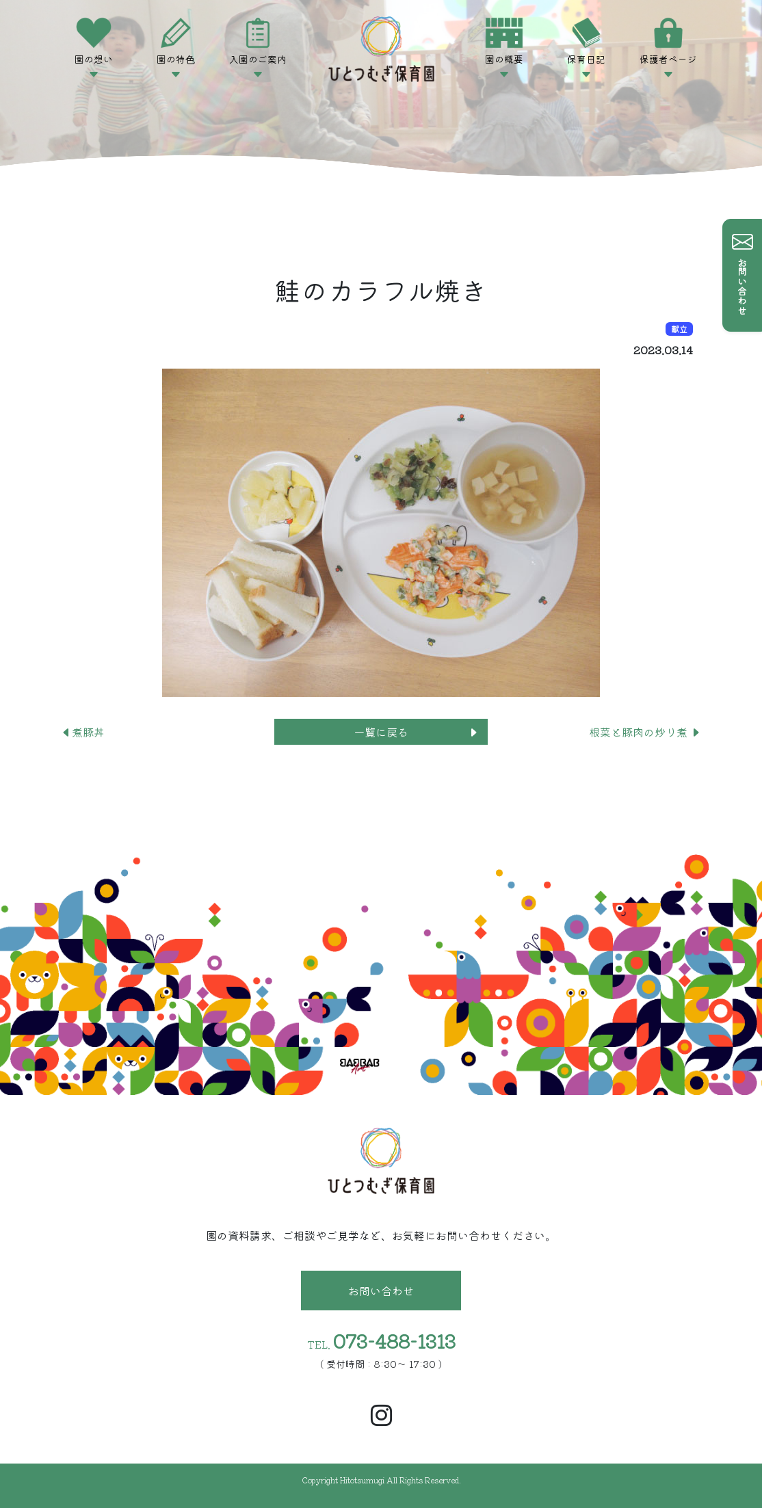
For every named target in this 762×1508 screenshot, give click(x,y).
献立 (679, 328)
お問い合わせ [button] (381, 1290)
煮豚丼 (83, 732)
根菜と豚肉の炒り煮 (645, 732)
